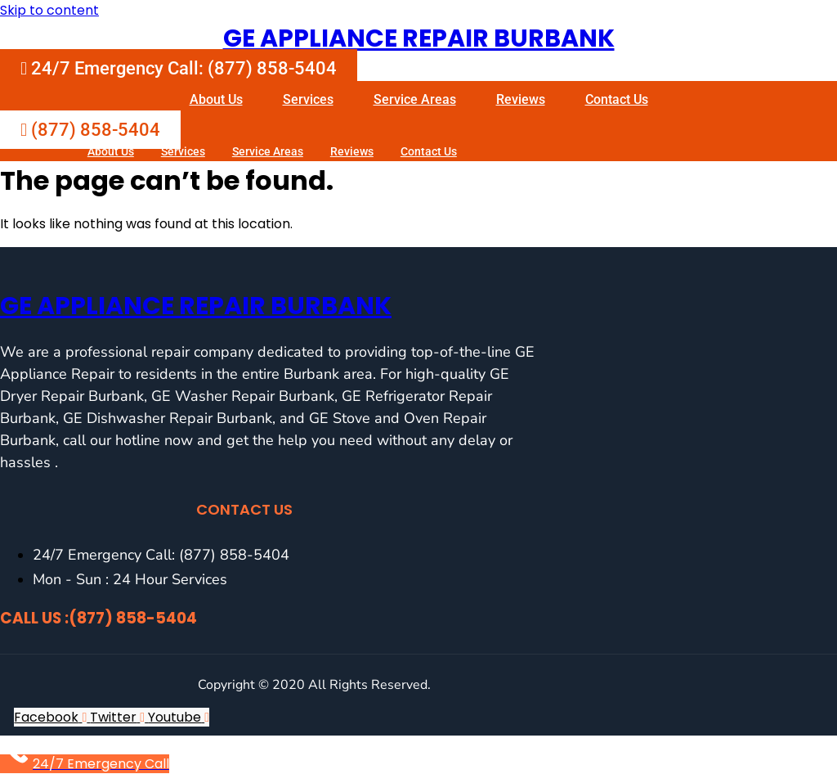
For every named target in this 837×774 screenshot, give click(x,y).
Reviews (520, 99)
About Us (216, 99)
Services (308, 99)
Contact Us (616, 99)
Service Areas (415, 99)
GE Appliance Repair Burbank (419, 38)
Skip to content (49, 10)
